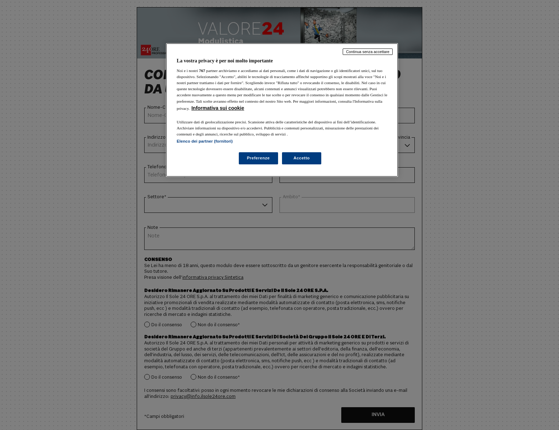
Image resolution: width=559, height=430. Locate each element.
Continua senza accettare (367, 52)
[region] (282, 110)
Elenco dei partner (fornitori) (205, 141)
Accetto (301, 158)
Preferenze (258, 158)
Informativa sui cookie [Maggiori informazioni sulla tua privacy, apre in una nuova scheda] (217, 108)
